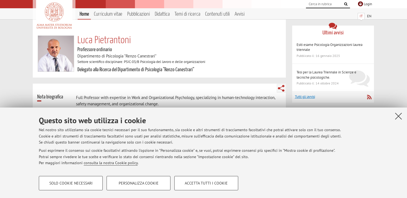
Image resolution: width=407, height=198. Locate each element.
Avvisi (240, 14)
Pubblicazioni (138, 14)
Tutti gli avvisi (305, 96)
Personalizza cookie (139, 183)
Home (84, 14)
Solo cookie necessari (71, 183)
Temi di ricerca (187, 14)
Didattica (162, 14)
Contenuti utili (217, 14)
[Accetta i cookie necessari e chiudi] (398, 116)
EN (369, 16)
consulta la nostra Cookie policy (111, 162)
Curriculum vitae (108, 14)
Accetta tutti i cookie (206, 183)
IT (361, 16)
